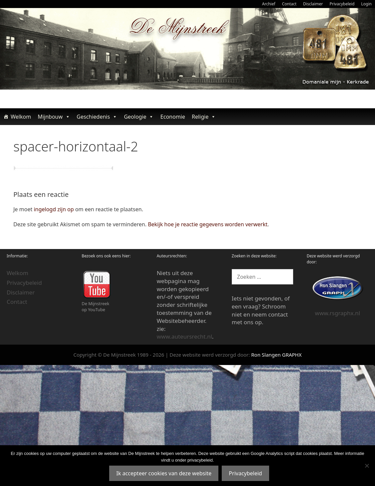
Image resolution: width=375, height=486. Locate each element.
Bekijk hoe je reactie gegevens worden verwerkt (207, 224)
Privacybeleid (342, 4)
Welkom (21, 116)
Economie (172, 116)
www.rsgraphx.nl (337, 313)
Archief (268, 4)
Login (366, 4)
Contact (289, 4)
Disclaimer (313, 4)
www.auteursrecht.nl (184, 336)
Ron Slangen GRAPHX (276, 354)
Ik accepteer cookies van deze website (163, 473)
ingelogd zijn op (54, 209)
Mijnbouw (54, 116)
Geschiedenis (97, 116)
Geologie (139, 116)
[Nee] (366, 465)
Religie (204, 116)
